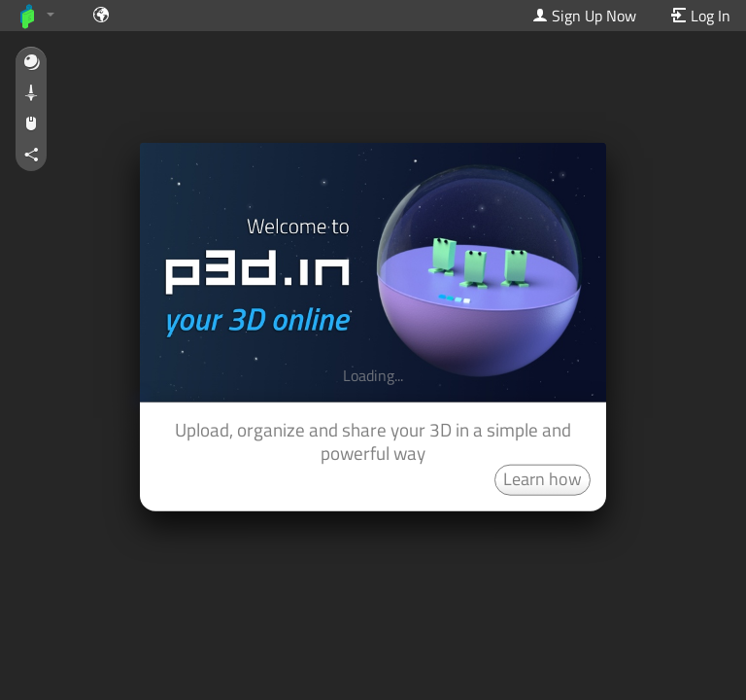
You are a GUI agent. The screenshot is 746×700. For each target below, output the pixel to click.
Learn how (542, 478)
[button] (31, 63)
